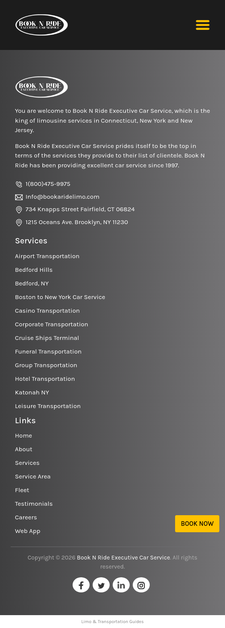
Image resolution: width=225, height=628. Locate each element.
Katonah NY (32, 392)
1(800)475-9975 (48, 183)
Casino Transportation (47, 310)
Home (23, 435)
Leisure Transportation (48, 406)
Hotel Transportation (45, 378)
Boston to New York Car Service (60, 297)
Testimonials (34, 503)
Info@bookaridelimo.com (63, 196)
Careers (26, 517)
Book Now (197, 523)
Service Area (33, 476)
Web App (27, 531)
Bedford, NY (32, 283)
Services (27, 462)
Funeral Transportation (48, 351)
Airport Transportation (47, 256)
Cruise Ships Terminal (47, 337)
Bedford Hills (34, 269)
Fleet (22, 490)
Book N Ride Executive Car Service (123, 557)
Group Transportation (46, 365)
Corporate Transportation (51, 324)
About (24, 449)
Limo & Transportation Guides (112, 621)
